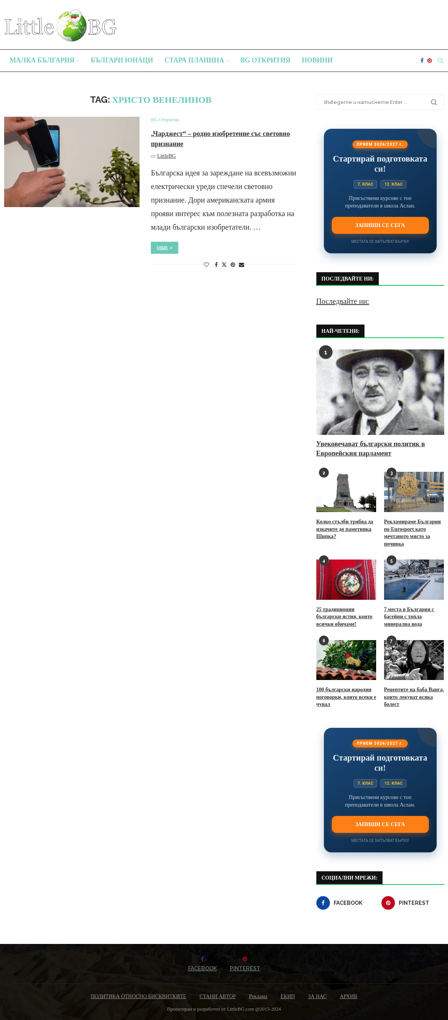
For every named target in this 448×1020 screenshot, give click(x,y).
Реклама (258, 996)
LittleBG (166, 156)
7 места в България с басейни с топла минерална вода (409, 617)
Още (164, 247)
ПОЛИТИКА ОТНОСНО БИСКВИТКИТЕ (138, 996)
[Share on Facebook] (216, 265)
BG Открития (265, 60)
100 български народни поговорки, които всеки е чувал (346, 697)
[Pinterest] (429, 61)
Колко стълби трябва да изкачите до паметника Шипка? (345, 529)
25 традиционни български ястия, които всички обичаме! (344, 617)
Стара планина (194, 60)
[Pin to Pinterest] (233, 265)
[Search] (440, 61)
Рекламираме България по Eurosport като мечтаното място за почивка (412, 533)
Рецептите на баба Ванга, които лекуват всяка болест (414, 697)
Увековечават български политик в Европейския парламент (370, 448)
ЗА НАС (317, 996)
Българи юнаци (122, 60)
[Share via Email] (241, 265)
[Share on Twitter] (224, 264)
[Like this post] (206, 265)
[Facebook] (422, 61)
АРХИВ (348, 996)
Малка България (42, 60)
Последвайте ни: (342, 301)
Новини (317, 60)
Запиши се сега (380, 225)
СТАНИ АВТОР (217, 996)
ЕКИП (288, 996)
